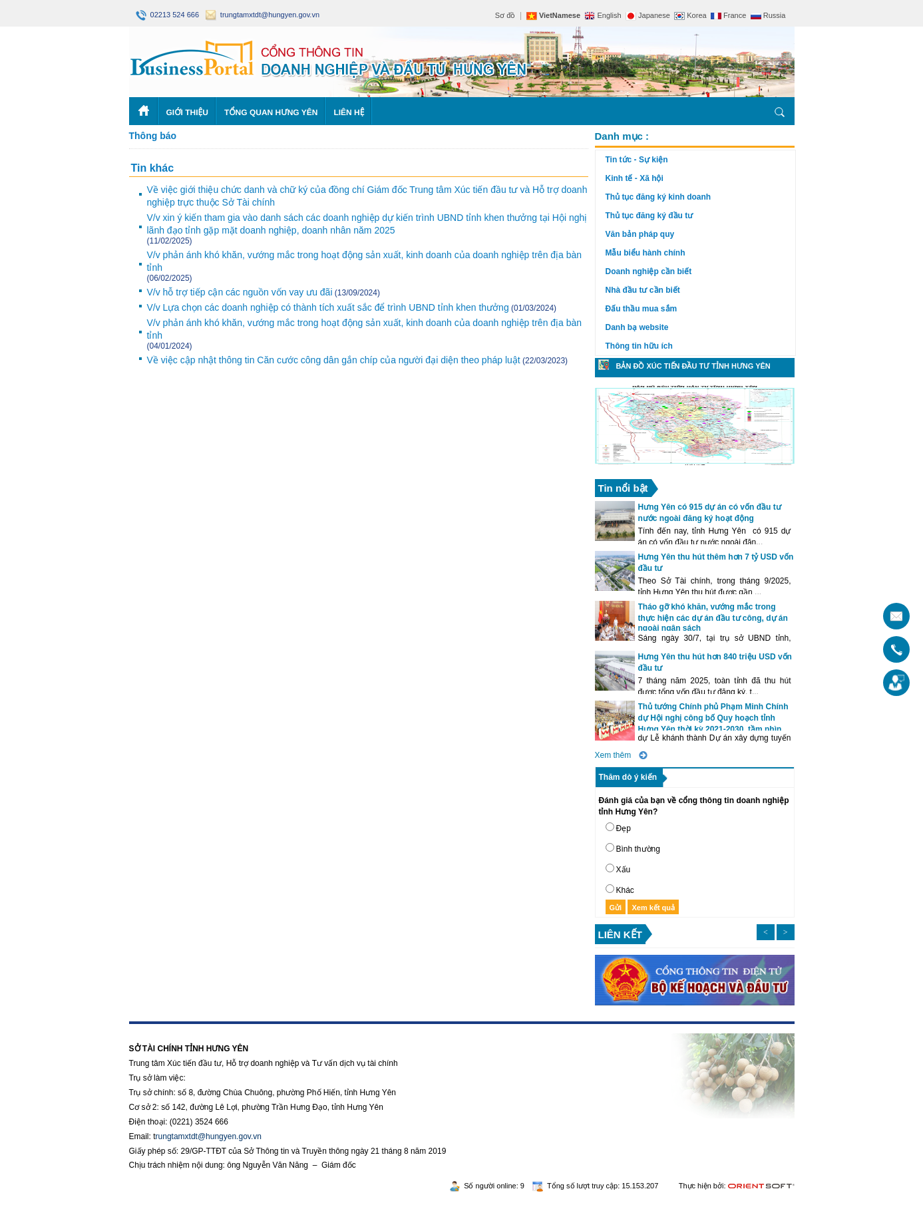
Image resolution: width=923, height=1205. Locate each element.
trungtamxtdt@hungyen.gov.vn (262, 15)
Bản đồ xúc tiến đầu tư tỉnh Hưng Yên (693, 366)
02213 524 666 (169, 15)
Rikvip (210, 1028)
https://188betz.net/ (163, 1028)
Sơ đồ (505, 15)
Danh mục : (622, 136)
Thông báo (153, 135)
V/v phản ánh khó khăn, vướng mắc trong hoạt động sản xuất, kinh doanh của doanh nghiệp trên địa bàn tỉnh (364, 261)
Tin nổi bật (623, 488)
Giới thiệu (187, 112)
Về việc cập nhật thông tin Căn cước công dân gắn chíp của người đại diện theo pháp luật (333, 360)
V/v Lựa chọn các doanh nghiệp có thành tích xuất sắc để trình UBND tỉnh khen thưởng (328, 307)
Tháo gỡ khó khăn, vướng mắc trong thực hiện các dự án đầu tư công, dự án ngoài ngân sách (713, 617)
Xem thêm (613, 755)
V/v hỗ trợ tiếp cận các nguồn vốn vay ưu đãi (240, 292)
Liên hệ (348, 112)
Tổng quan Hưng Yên (271, 112)
